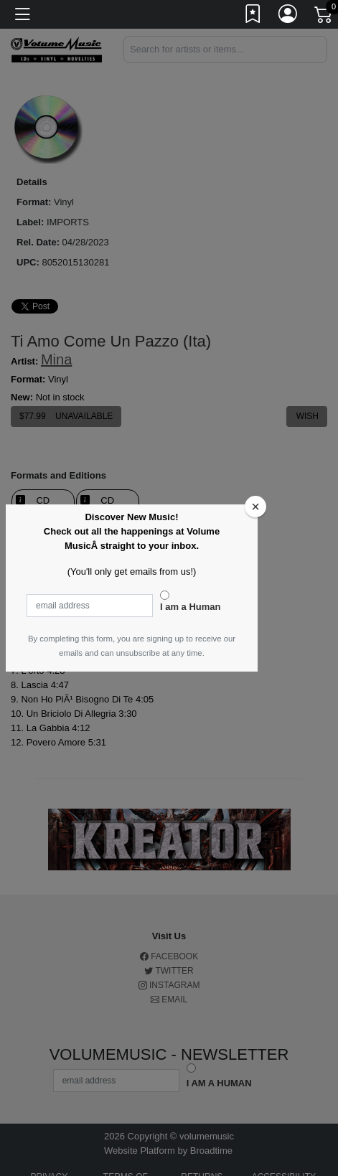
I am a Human (190, 606)
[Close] (255, 506)
